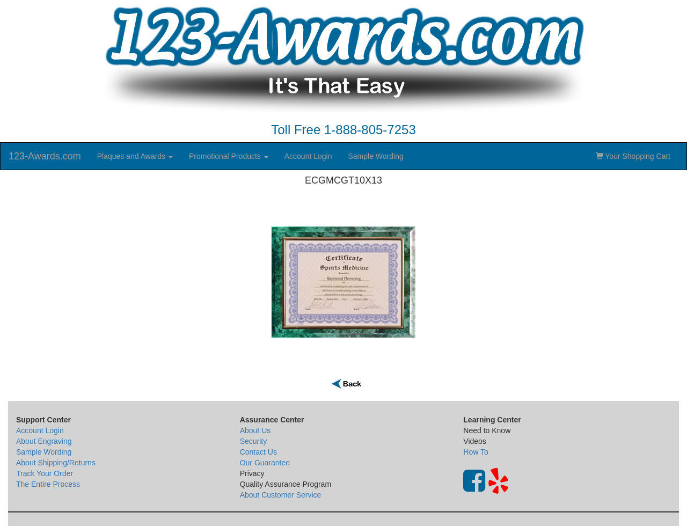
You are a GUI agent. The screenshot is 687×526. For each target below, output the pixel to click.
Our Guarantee (265, 462)
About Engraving (44, 441)
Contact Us (258, 452)
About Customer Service (280, 495)
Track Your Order (44, 473)
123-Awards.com (45, 156)
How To (475, 452)
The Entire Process (48, 484)
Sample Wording (375, 156)
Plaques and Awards (135, 156)
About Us (255, 430)
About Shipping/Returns (56, 462)
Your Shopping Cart (633, 156)
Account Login (308, 156)
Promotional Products (228, 156)
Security (253, 441)
